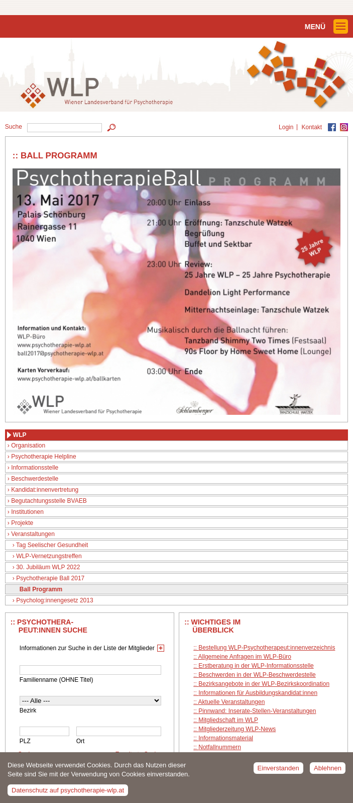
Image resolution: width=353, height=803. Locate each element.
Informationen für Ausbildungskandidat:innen (257, 692)
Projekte (22, 522)
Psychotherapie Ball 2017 (50, 578)
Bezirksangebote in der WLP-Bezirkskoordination (263, 683)
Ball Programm (41, 589)
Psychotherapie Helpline (43, 456)
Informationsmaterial (225, 738)
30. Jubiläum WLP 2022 (48, 567)
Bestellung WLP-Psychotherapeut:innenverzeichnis (266, 647)
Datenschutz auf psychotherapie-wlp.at (68, 793)
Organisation (28, 445)
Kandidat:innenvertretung (44, 489)
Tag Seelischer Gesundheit (52, 545)
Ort (80, 741)
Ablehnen (327, 771)
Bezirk (28, 710)
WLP (20, 434)
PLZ (25, 741)
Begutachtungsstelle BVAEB (49, 500)
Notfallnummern (219, 747)
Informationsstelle (34, 467)
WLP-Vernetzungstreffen (49, 556)
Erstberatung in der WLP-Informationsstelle (255, 665)
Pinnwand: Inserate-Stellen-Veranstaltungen (257, 711)
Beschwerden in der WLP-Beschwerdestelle (256, 674)
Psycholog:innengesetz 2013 (54, 600)
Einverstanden (278, 771)
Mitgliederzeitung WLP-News (237, 729)
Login (286, 127)
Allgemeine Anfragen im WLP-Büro (244, 656)
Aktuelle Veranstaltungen (231, 701)
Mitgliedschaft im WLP (228, 720)
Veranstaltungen (33, 534)
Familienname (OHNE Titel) (56, 679)
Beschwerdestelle (34, 478)
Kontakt (311, 127)
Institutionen (27, 511)
